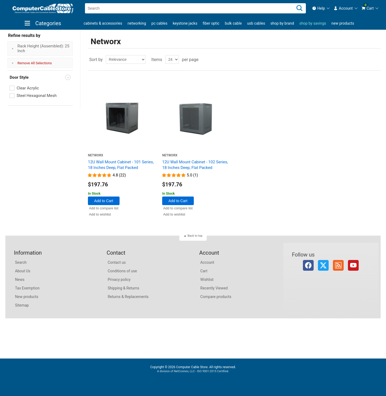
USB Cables (256, 23)
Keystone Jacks (185, 23)
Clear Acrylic (28, 88)
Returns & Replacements (128, 297)
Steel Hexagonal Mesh (37, 95)
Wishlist (206, 279)
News (19, 279)
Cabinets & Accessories (103, 23)
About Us (22, 271)
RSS (338, 265)
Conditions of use (122, 271)
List (376, 59)
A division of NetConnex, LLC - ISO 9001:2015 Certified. (193, 371)
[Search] (299, 8)
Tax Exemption (27, 288)
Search (21, 262)
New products (343, 23)
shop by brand (282, 23)
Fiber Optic (211, 23)
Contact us (117, 262)
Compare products (215, 297)
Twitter (323, 265)
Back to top (195, 235)
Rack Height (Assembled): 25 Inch (43, 48)
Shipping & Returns (123, 288)
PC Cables (159, 23)
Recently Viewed (214, 288)
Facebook (308, 265)
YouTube (353, 265)
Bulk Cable (233, 23)
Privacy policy (119, 279)
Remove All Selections (34, 63)
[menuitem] (321, 8)
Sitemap (22, 305)
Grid (366, 59)
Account (207, 262)
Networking (137, 23)
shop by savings (312, 23)
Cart (203, 271)
